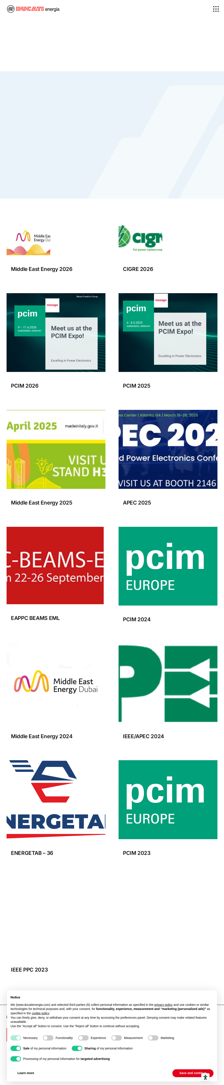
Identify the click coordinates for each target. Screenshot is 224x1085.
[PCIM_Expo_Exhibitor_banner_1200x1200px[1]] (56, 295)
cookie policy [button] (40, 1013)
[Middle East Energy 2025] (56, 412)
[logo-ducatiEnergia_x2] (33, 7)
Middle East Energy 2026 (41, 269)
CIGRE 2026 (138, 269)
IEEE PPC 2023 (29, 970)
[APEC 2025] (168, 412)
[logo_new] (168, 645)
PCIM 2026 (24, 386)
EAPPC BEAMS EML (35, 618)
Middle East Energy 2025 (41, 503)
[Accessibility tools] (205, 1077)
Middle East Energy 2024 (42, 736)
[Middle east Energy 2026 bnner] (28, 222)
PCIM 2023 (136, 853)
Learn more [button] (26, 1073)
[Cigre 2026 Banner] (140, 222)
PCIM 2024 (137, 619)
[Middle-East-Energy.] (56, 645)
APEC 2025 (137, 503)
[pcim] (168, 528)
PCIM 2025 (136, 386)
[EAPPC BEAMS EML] (55, 528)
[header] (56, 879)
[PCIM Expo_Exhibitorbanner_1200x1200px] (168, 295)
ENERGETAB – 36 (32, 853)
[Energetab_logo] (56, 762)
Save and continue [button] (192, 1073)
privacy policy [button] (163, 1004)
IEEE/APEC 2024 (143, 736)
